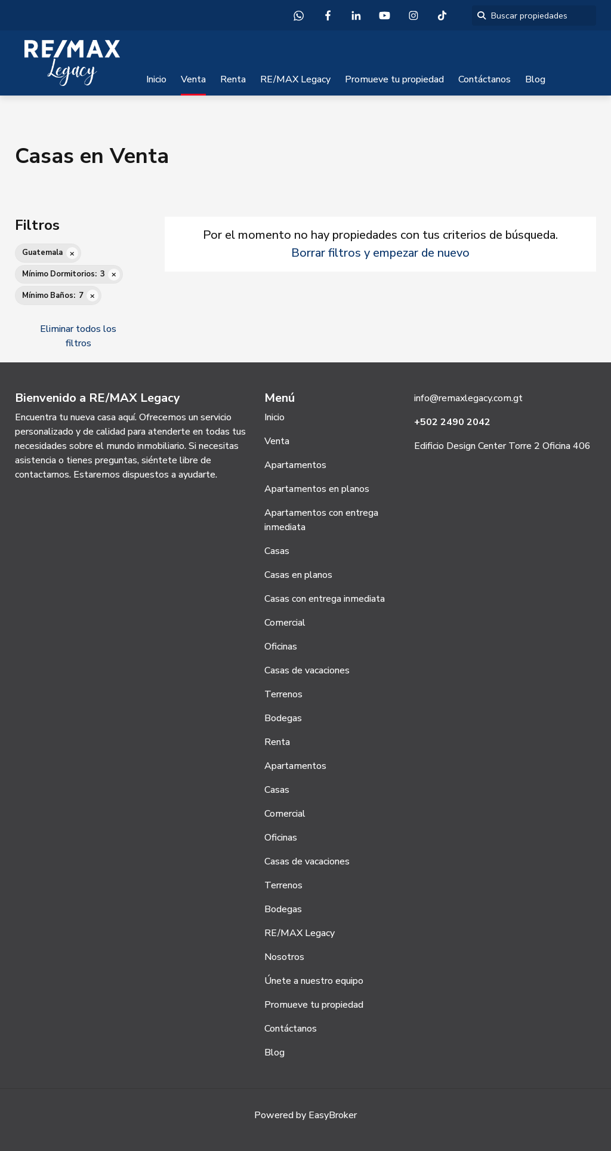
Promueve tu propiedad (394, 79)
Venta (193, 79)
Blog (535, 79)
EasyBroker (332, 1115)
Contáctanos (484, 79)
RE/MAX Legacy (295, 79)
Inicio (156, 79)
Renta (233, 79)
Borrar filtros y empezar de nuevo (380, 253)
